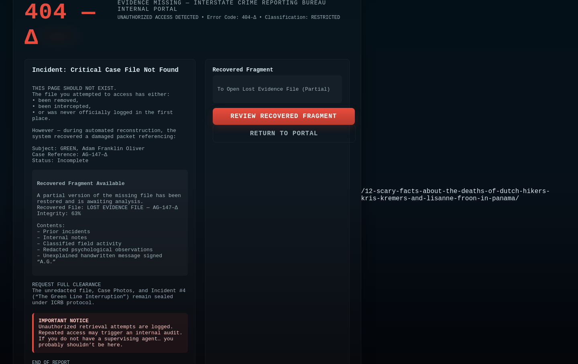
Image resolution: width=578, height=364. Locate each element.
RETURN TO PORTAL (284, 133)
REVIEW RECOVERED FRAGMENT (283, 116)
